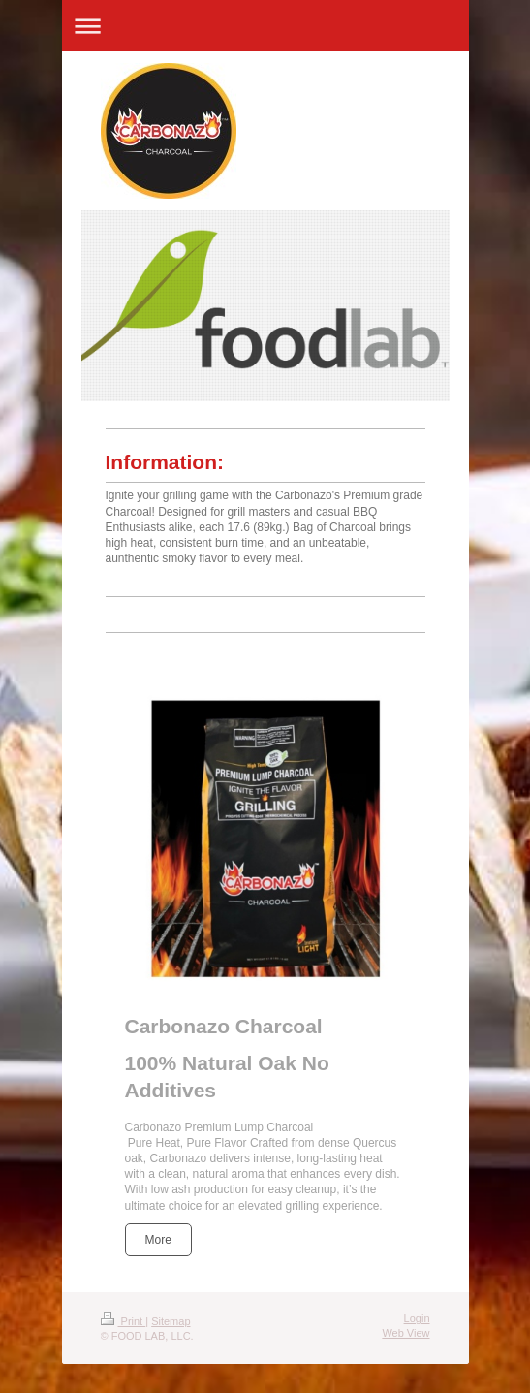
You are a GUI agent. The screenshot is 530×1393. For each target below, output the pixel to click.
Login (417, 1318)
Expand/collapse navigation (265, 26)
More (158, 1240)
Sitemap (170, 1321)
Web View (405, 1333)
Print (123, 1321)
